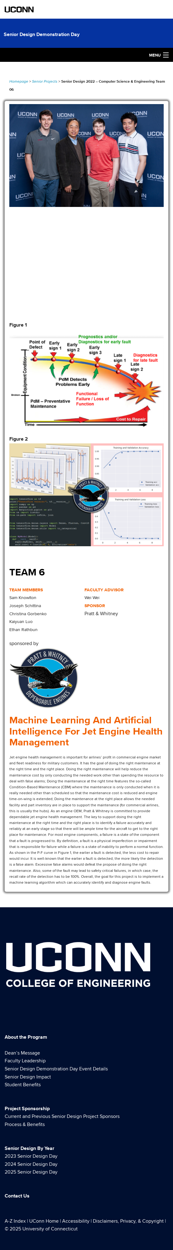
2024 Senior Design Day (31, 1164)
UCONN (19, 9)
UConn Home (44, 1221)
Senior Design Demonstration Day (42, 34)
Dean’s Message (22, 1053)
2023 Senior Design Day (31, 1156)
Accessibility (75, 1221)
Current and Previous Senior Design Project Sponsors (62, 1116)
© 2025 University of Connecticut (41, 1229)
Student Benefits (23, 1085)
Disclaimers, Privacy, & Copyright (128, 1221)
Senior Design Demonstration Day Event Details (56, 1069)
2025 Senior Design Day (31, 1172)
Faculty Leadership (25, 1061)
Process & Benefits (25, 1124)
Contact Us (17, 1195)
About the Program (26, 1037)
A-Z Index (15, 1221)
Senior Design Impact (28, 1077)
